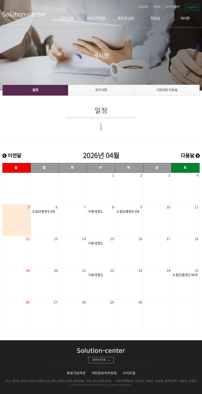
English (192, 7)
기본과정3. (95, 275)
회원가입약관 (76, 373)
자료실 (155, 18)
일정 (35, 90)
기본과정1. (95, 212)
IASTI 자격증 (96, 18)
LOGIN (143, 7)
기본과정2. (95, 243)
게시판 (185, 18)
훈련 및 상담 (125, 18)
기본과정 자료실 (166, 90)
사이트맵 (129, 373)
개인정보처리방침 (104, 373)
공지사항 (101, 90)
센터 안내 (66, 18)
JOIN (157, 7)
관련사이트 (101, 360)
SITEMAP (173, 7)
